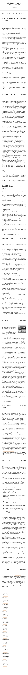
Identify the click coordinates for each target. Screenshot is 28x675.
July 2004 (4, 625)
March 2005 (5, 614)
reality (10, 410)
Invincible (6, 569)
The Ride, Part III (8, 94)
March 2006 (5, 597)
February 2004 (5, 632)
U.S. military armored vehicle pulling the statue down (13, 422)
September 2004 (5, 622)
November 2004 (5, 619)
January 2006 (5, 600)
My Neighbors (7, 320)
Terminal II (6, 460)
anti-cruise (17, 472)
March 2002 (5, 663)
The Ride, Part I (8, 239)
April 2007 (4, 593)
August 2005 (5, 607)
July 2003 (4, 642)
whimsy (6, 571)
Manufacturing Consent (8, 407)
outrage (8, 410)
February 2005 (5, 615)
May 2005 (4, 611)
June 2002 (4, 660)
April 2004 (4, 629)
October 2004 (5, 621)
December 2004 (5, 618)
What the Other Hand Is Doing (10, 19)
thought (6, 22)
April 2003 (4, 646)
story (5, 96)
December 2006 (5, 594)
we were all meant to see (18, 439)
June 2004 (4, 626)
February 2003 (5, 649)
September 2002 (5, 656)
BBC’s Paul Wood (16, 420)
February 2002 (5, 664)
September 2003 (5, 639)
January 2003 (5, 650)
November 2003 (5, 636)
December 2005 (5, 601)
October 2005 (5, 604)
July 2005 (4, 608)
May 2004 (4, 628)
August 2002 (5, 657)
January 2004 (5, 633)
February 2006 (5, 598)
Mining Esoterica (14, 3)
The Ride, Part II (8, 186)
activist (6, 410)
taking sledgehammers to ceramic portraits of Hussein (15, 448)
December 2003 (5, 635)
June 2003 (4, 643)
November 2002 (5, 653)
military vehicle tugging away (20, 434)
